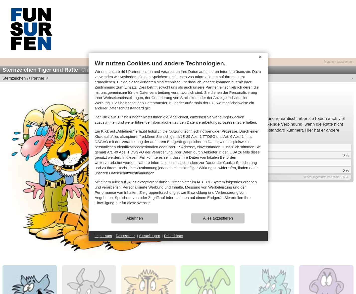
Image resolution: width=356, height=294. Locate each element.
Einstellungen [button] (149, 236)
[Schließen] (260, 56)
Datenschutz (125, 236)
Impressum (103, 236)
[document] (178, 136)
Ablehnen (134, 218)
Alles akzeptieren (218, 218)
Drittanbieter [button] (173, 236)
